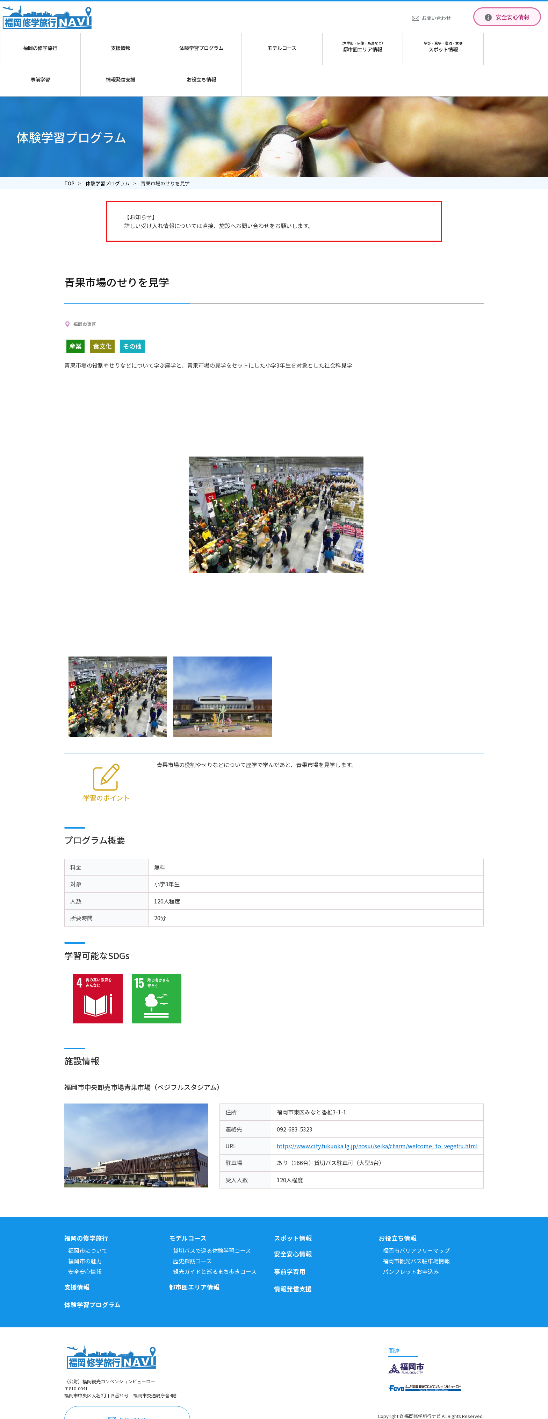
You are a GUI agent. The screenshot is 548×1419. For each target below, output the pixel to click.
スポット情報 (293, 1206)
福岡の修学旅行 (86, 1206)
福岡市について (87, 1219)
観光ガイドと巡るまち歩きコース (215, 1240)
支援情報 (76, 1255)
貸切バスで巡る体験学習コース (212, 1219)
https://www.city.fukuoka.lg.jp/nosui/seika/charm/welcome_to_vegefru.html (377, 1114)
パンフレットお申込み (411, 1240)
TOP (69, 151)
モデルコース (188, 1206)
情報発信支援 (293, 1257)
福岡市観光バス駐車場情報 (416, 1229)
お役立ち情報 (398, 1206)
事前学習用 (289, 1239)
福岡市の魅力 (85, 1229)
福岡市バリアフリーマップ (416, 1219)
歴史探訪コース (192, 1229)
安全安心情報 (512, 17)
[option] (276, 483)
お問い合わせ (436, 17)
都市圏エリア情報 (194, 1255)
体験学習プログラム (108, 151)
